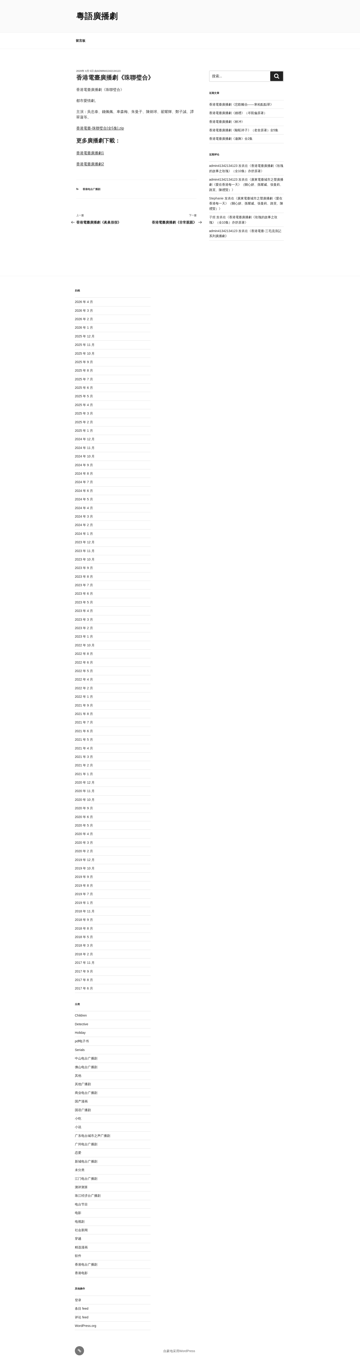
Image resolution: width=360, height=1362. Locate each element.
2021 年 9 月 (84, 705)
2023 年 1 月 (84, 636)
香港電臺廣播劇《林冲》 (227, 121)
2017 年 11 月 (85, 962)
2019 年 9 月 (84, 877)
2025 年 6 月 (84, 388)
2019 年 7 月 (84, 894)
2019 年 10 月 (85, 868)
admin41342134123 (109, 71)
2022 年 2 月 (84, 688)
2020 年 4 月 (84, 834)
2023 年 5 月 (84, 602)
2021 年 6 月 (84, 731)
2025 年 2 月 (84, 422)
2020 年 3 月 (84, 842)
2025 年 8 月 (84, 370)
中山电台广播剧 (86, 1058)
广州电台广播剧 (86, 1144)
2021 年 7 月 (84, 722)
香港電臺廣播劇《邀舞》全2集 (231, 138)
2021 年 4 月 (84, 748)
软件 (78, 1256)
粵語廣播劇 (97, 16)
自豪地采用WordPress (179, 1351)
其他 (78, 1075)
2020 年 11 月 (85, 791)
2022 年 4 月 (84, 679)
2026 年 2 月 (84, 319)
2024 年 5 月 (84, 499)
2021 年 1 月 (84, 774)
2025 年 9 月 (84, 362)
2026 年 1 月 (84, 327)
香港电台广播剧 (91, 189)
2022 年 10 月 (85, 645)
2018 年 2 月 (84, 954)
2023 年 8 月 (84, 576)
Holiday (80, 1032)
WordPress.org (85, 1326)
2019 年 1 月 (84, 903)
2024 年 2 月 (84, 525)
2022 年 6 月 (84, 662)
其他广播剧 (83, 1084)
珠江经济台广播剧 (88, 1195)
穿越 (78, 1238)
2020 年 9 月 (84, 808)
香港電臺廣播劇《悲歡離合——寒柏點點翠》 (241, 104)
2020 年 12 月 (85, 782)
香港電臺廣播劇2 (90, 164)
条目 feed (81, 1308)
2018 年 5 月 (84, 937)
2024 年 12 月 (85, 439)
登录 (78, 1300)
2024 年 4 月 (84, 508)
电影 (78, 1213)
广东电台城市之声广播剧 (92, 1136)
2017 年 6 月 (84, 988)
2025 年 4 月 (84, 405)
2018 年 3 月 (84, 945)
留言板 (80, 40)
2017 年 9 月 (84, 971)
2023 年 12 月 (85, 542)
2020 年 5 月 (84, 825)
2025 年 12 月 (85, 336)
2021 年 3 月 (84, 757)
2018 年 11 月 (85, 911)
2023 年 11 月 (85, 551)
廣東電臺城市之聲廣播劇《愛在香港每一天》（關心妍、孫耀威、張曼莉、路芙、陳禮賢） (246, 185)
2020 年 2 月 (84, 851)
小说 (78, 1127)
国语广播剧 (83, 1110)
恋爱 (78, 1153)
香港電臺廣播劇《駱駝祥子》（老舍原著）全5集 (243, 130)
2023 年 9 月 (84, 568)
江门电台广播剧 (86, 1178)
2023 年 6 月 (84, 593)
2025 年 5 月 (84, 396)
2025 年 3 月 (84, 413)
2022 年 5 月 (84, 671)
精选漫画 (81, 1247)
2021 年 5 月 (84, 739)
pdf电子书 (82, 1041)
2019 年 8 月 (84, 885)
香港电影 (81, 1273)
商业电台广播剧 (86, 1093)
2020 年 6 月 (84, 817)
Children (81, 1015)
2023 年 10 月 (85, 559)
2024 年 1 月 (84, 533)
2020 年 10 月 (85, 800)
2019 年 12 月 (85, 860)
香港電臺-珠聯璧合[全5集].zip (100, 128)
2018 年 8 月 (84, 928)
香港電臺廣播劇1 (90, 153)
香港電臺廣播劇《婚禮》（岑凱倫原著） (238, 113)
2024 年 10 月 (85, 456)
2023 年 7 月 (84, 585)
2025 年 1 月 (84, 430)
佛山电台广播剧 (86, 1067)
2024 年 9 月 (84, 465)
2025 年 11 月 (85, 345)
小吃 (78, 1118)
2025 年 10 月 (85, 353)
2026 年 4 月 (84, 302)
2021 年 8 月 (84, 714)
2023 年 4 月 (84, 611)
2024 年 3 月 (84, 516)
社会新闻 (81, 1230)
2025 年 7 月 (84, 379)
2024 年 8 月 (84, 473)
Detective (81, 1024)
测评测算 (81, 1187)
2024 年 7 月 (84, 482)
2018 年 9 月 (84, 920)
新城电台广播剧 (86, 1161)
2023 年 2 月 (84, 628)
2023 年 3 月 (84, 619)
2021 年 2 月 (84, 765)
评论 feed (81, 1317)
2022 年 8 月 (84, 654)
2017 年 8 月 (84, 980)
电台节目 (81, 1204)
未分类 (79, 1170)
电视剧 (79, 1221)
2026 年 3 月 (84, 310)
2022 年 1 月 (84, 696)
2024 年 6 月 (84, 491)
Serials (80, 1050)
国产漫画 (81, 1101)
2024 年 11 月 (85, 448)
